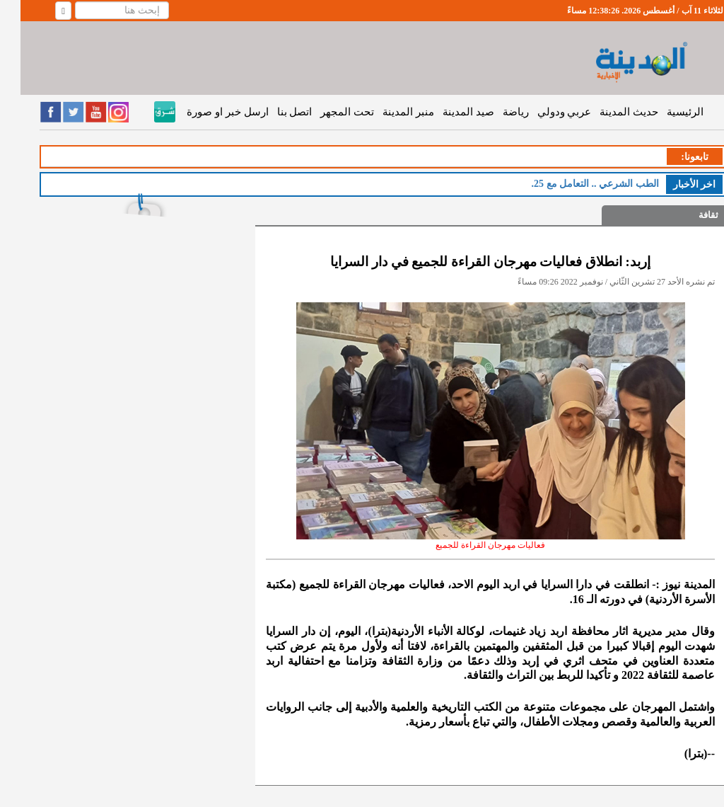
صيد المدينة (448, 112)
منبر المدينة (388, 112)
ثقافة (688, 215)
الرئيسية (664, 112)
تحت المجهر (327, 112)
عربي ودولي (544, 112)
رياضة (495, 112)
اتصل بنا (274, 112)
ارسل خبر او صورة (206, 112)
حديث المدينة (608, 112)
